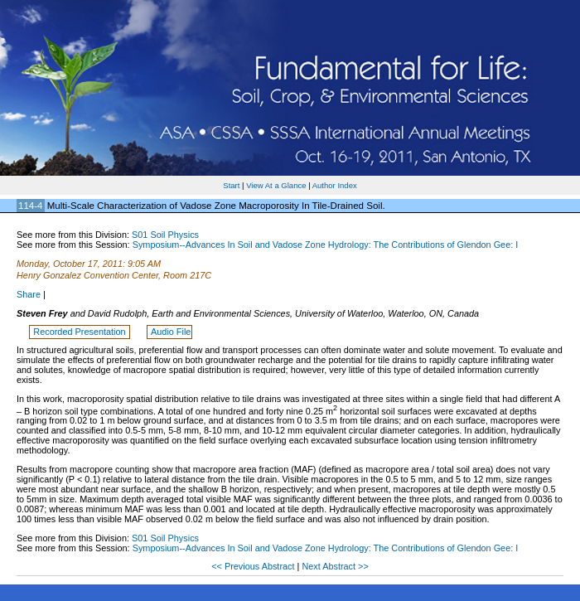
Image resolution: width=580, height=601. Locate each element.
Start (231, 185)
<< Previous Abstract (254, 566)
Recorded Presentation (80, 332)
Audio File (171, 332)
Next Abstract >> (335, 566)
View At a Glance (276, 185)
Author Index (334, 185)
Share (29, 294)
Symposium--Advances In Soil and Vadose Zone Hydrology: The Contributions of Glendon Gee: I (326, 245)
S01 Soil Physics (165, 235)
